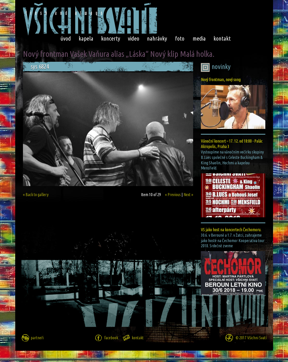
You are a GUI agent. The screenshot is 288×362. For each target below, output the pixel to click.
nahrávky (157, 38)
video (133, 38)
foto (179, 38)
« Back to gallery (35, 194)
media (199, 38)
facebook (111, 337)
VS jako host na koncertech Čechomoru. (231, 229)
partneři (37, 337)
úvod (65, 38)
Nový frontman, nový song (221, 79)
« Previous (173, 194)
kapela (86, 38)
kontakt (222, 38)
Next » (188, 194)
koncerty (110, 38)
